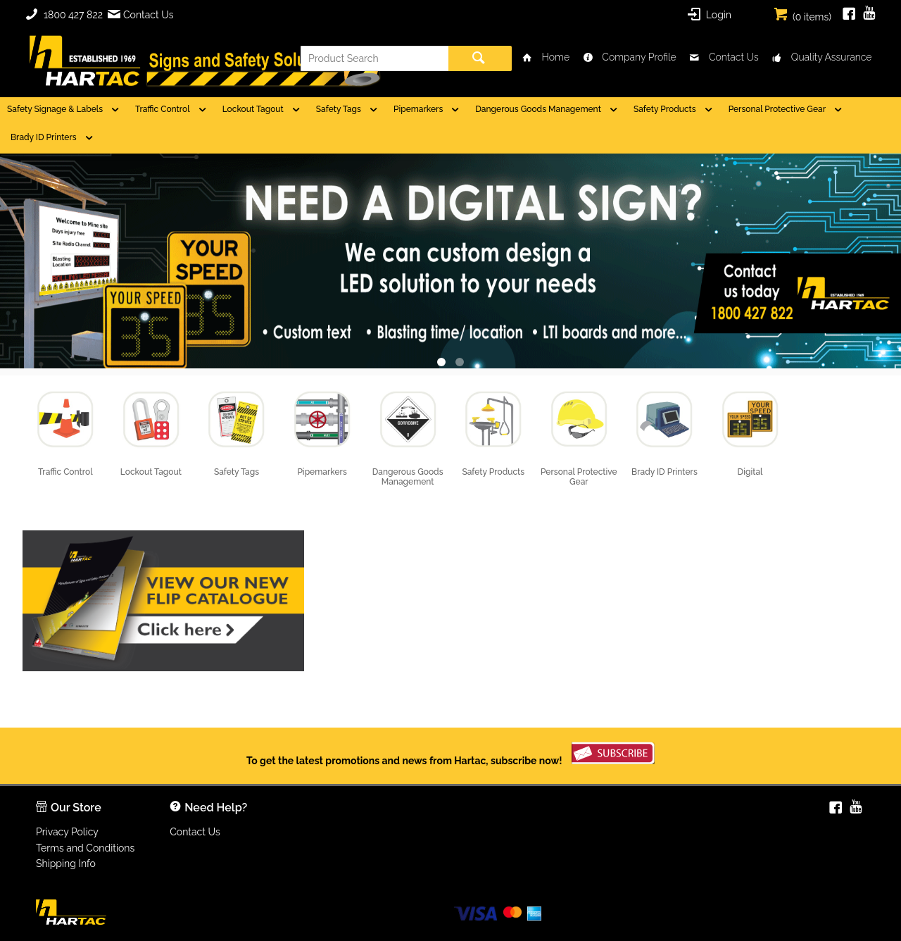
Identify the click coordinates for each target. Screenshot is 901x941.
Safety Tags (338, 109)
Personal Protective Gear (777, 109)
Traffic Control (162, 109)
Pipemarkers (418, 109)
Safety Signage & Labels (55, 109)
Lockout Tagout (253, 109)
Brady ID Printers (44, 137)
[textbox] (374, 58)
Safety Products (665, 109)
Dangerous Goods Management (538, 109)
